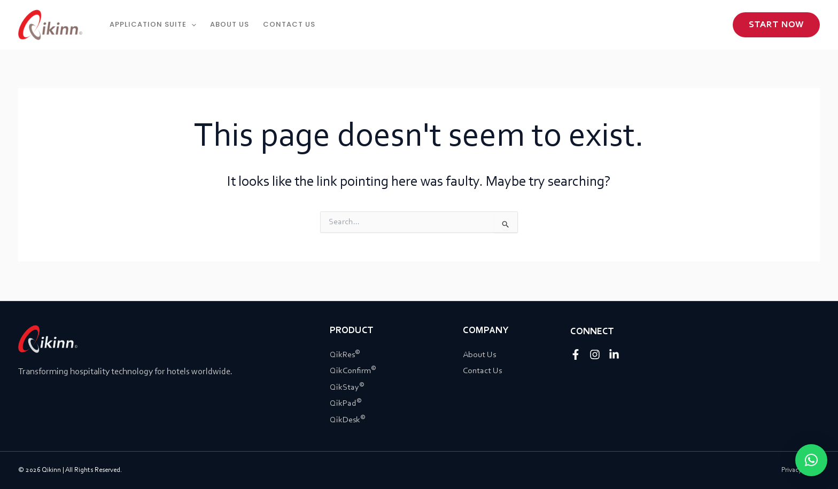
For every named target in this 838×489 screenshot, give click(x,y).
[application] (191, 24)
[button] (776, 24)
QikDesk (348, 420)
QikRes (345, 355)
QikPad (346, 403)
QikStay (347, 387)
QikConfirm (353, 371)
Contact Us (482, 371)
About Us (479, 355)
